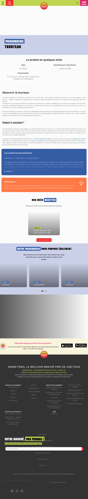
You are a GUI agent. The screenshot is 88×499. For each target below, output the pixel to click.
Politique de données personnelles (42, 440)
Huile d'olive (13, 400)
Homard (13, 394)
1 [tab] (42, 292)
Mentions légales (42, 459)
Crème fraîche (13, 387)
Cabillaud (34, 398)
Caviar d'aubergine (34, 391)
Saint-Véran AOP (34, 388)
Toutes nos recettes (44, 240)
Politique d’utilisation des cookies (42, 447)
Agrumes (33, 385)
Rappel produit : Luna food (13, 414)
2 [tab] (45, 292)
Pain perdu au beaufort (74, 390)
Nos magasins (42, 434)
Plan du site (42, 465)
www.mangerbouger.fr (67, 474)
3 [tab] (47, 292)
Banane (33, 395)
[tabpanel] (44, 276)
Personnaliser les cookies (42, 453)
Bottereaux (54, 397)
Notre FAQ (54, 414)
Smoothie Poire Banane (75, 403)
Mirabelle (13, 390)
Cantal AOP (13, 397)
